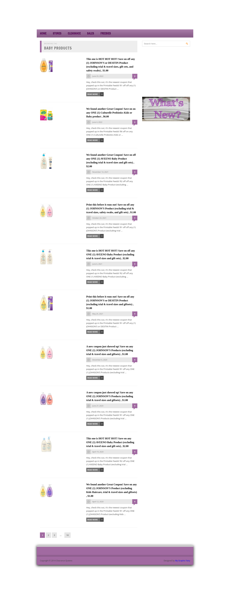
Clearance (74, 33)
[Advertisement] (164, 21)
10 (67, 535)
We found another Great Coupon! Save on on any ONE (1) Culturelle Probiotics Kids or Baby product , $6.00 (110, 112)
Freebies (105, 33)
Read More (92, 94)
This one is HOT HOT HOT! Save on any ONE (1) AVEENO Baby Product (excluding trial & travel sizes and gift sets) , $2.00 (110, 442)
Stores (57, 33)
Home (43, 33)
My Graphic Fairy (182, 560)
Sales (90, 33)
